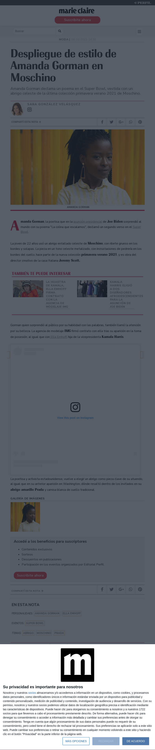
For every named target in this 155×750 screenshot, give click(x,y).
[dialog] (77, 697)
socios (32, 692)
